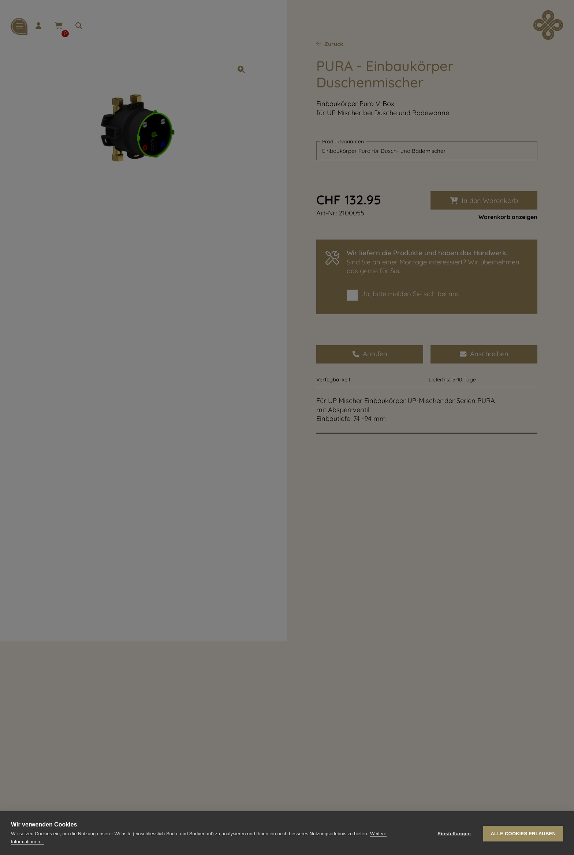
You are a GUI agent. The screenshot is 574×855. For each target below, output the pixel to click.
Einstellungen (454, 833)
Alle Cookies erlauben (523, 833)
